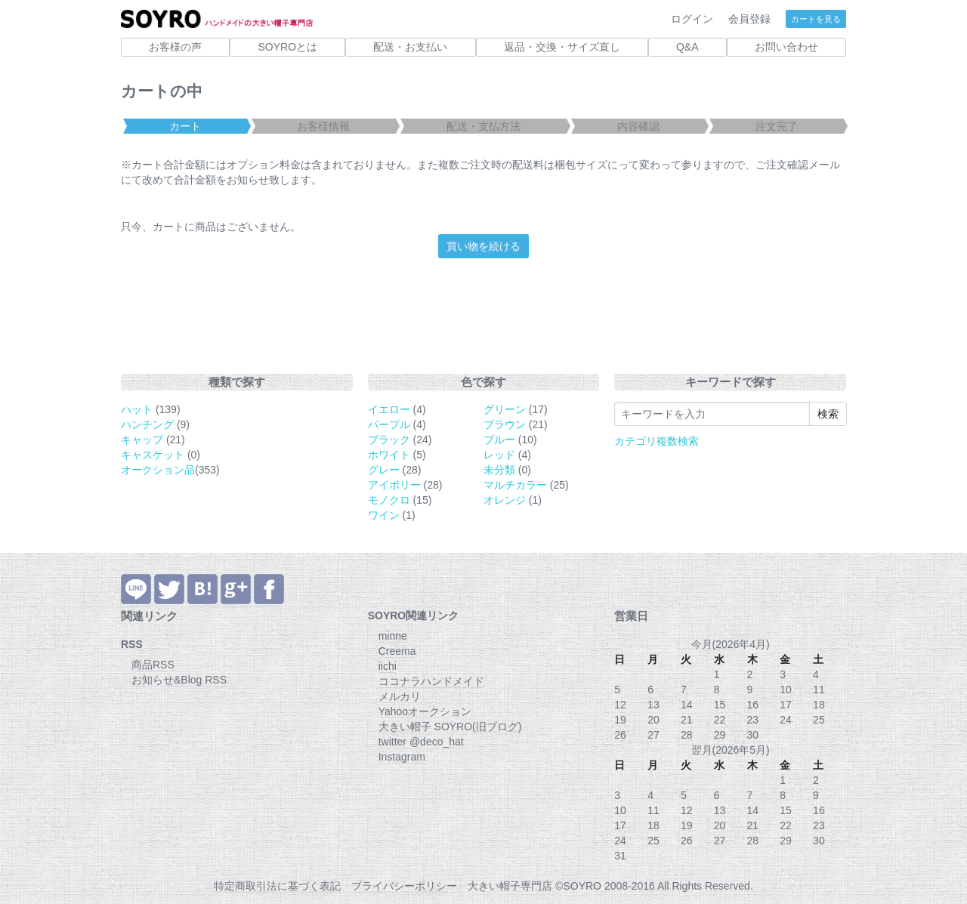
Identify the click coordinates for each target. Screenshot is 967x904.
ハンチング (147, 424)
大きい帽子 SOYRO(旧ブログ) (450, 726)
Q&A (687, 47)
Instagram (401, 757)
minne (392, 636)
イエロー (389, 409)
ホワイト (389, 455)
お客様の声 (175, 47)
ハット (137, 409)
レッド (499, 455)
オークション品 (158, 470)
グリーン (505, 409)
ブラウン (505, 424)
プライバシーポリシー (404, 886)
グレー (384, 470)
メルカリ (399, 696)
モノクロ (389, 500)
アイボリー (394, 485)
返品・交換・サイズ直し (562, 47)
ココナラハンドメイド (431, 681)
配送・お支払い (410, 47)
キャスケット (152, 455)
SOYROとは (287, 47)
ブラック (389, 439)
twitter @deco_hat (421, 742)
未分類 (499, 470)
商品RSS (153, 665)
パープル (389, 424)
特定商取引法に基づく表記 (277, 886)
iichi (387, 666)
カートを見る (816, 18)
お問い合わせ (786, 47)
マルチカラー (515, 485)
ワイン (384, 515)
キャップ (142, 439)
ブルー (499, 439)
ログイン (692, 19)
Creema (397, 651)
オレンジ (505, 500)
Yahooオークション (424, 711)
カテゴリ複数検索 (656, 441)
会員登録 (749, 19)
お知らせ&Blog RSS (179, 680)
